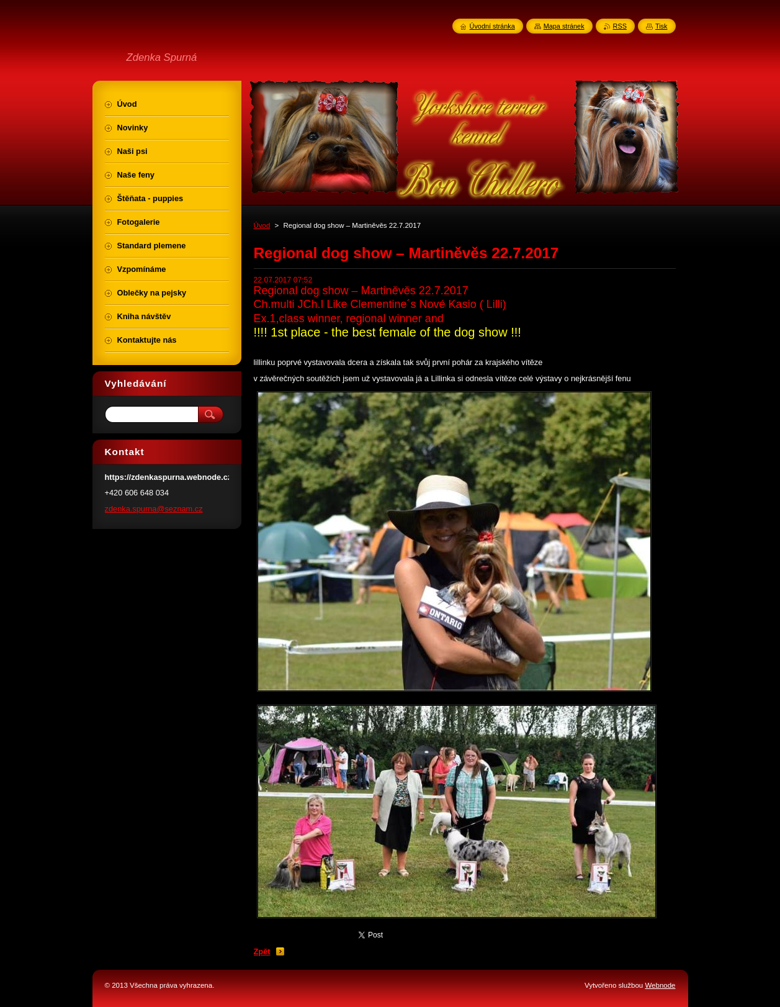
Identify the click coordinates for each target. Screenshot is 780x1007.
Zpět (262, 951)
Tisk (661, 26)
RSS (620, 26)
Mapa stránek (564, 26)
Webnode (660, 985)
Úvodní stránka (492, 26)
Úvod (262, 225)
